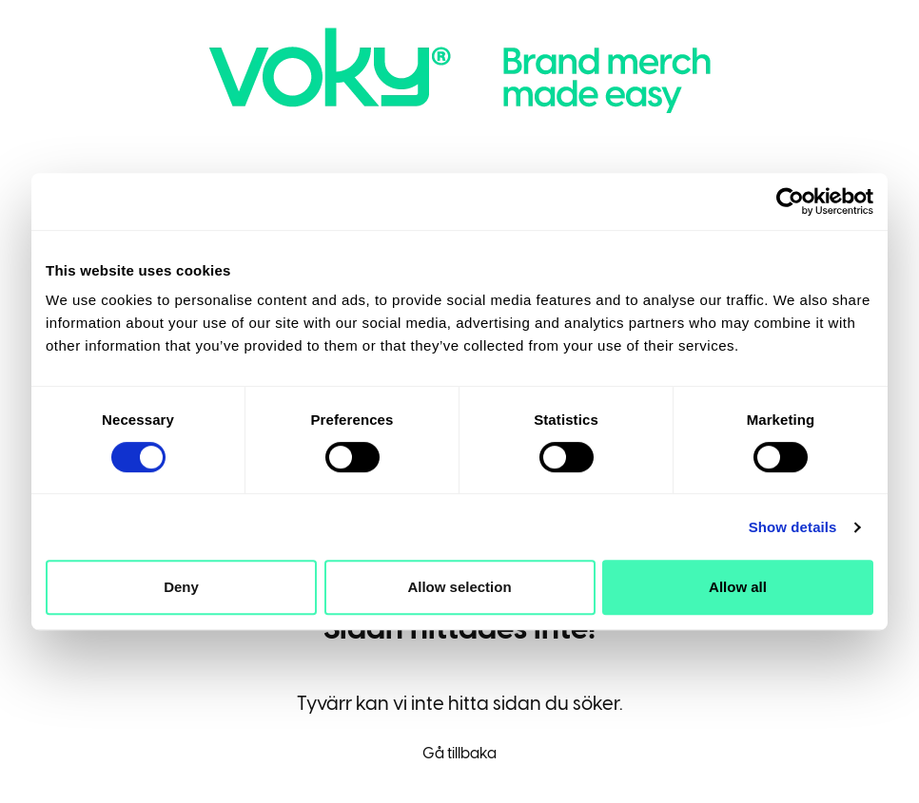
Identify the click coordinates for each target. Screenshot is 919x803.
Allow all (738, 587)
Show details (793, 527)
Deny (181, 587)
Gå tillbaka (459, 753)
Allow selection (459, 587)
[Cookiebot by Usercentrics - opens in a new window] (790, 201)
